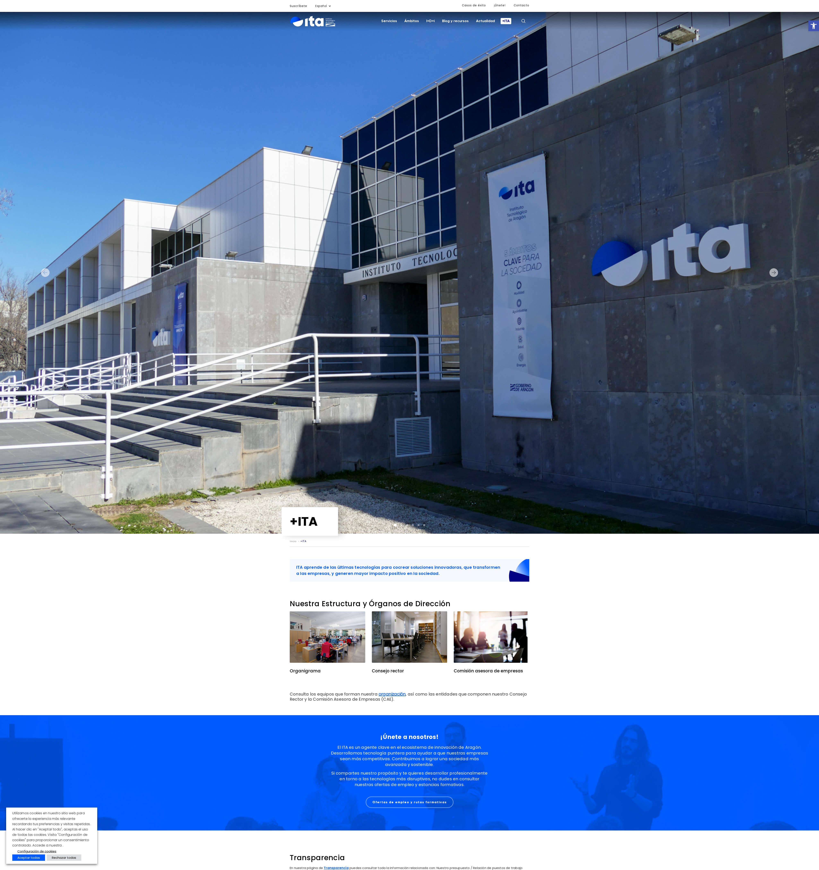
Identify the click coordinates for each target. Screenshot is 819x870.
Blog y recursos (455, 21)
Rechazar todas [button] (64, 857)
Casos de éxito (474, 5)
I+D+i (430, 21)
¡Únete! (500, 5)
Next (773, 272)
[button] (813, 25)
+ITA (506, 21)
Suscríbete (298, 6)
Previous (45, 272)
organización (392, 694)
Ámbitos (411, 21)
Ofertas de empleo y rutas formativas (409, 802)
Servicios (389, 21)
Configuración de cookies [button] (36, 851)
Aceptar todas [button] (28, 857)
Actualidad (485, 21)
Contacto (521, 5)
